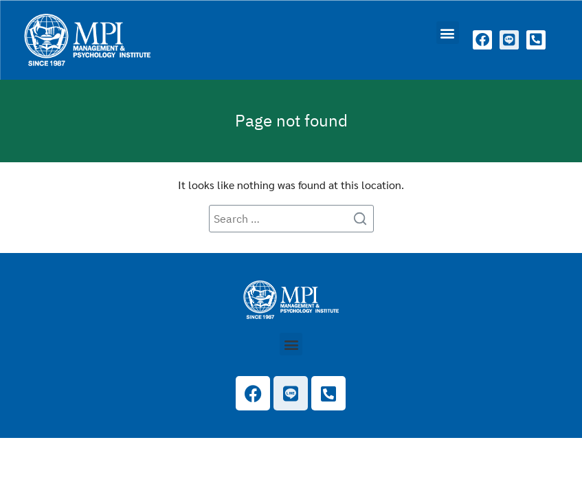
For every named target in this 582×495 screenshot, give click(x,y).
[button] (447, 32)
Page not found (291, 120)
